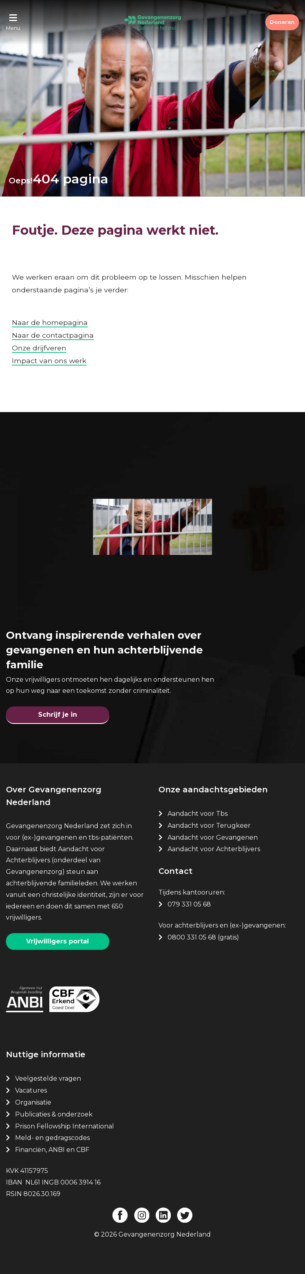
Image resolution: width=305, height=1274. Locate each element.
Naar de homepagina (50, 322)
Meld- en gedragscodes (52, 1138)
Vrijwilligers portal (57, 941)
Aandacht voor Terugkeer (209, 825)
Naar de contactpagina (53, 335)
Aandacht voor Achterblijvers (214, 849)
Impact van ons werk (49, 360)
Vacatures (31, 1090)
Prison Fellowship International (64, 1126)
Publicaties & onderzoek (54, 1114)
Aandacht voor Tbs (198, 813)
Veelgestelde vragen (48, 1078)
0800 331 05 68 (192, 937)
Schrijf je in (57, 714)
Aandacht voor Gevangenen (213, 837)
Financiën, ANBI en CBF (52, 1149)
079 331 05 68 (189, 904)
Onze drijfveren (39, 348)
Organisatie (33, 1102)
